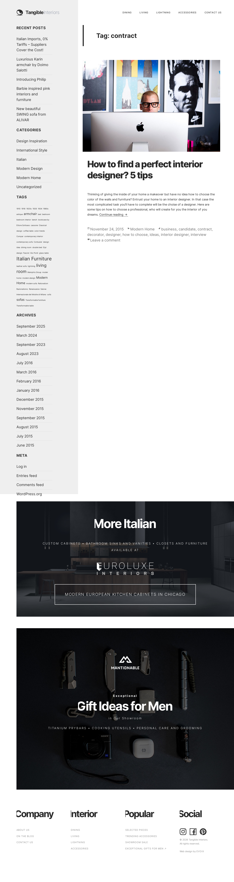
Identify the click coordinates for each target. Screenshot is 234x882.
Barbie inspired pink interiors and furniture (33, 94)
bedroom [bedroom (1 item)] (46, 214)
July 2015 (24, 436)
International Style (31, 150)
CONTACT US (213, 12)
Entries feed (26, 475)
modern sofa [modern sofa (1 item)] (31, 283)
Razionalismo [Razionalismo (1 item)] (22, 289)
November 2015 (30, 408)
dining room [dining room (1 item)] (26, 247)
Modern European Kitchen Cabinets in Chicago (125, 594)
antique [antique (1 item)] (19, 214)
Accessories (187, 12)
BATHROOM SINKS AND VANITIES (118, 543)
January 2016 (27, 390)
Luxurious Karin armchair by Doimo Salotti (32, 64)
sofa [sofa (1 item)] (49, 295)
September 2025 (30, 326)
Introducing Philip (31, 79)
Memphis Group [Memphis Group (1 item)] (34, 272)
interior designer (175, 234)
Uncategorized (28, 186)
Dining (127, 12)
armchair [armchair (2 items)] (30, 214)
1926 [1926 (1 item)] (35, 209)
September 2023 (30, 344)
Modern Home (28, 177)
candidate (187, 229)
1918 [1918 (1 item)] (23, 209)
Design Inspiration (31, 141)
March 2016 (26, 372)
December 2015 (29, 399)
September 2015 (30, 418)
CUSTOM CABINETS (62, 543)
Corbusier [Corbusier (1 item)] (38, 242)
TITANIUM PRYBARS (67, 728)
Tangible (42, 12)
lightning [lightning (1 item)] (31, 266)
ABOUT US (22, 829)
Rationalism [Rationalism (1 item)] (43, 283)
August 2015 (27, 427)
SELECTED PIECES (136, 829)
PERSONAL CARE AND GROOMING (169, 728)
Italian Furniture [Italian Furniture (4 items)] (34, 259)
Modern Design (29, 168)
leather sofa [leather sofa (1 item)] (21, 266)
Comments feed (30, 484)
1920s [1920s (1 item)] (29, 209)
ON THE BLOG (25, 836)
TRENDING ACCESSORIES (141, 836)
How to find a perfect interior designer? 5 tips (145, 170)
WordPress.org (29, 494)
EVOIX (200, 851)
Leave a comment (105, 240)
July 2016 (24, 363)
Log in (21, 466)
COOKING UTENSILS (111, 728)
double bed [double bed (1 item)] (37, 247)
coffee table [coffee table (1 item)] (28, 231)
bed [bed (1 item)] (39, 214)
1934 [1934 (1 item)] (40, 209)
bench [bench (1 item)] (34, 220)
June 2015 (25, 445)
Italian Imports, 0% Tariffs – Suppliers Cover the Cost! (32, 44)
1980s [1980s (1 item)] (45, 209)
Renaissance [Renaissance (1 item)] (34, 289)
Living (143, 12)
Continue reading (113, 214)
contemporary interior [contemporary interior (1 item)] (33, 236)
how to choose (135, 234)
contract (205, 229)
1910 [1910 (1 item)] (18, 209)
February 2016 (28, 381)
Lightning (163, 12)
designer (113, 234)
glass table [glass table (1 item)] (44, 253)
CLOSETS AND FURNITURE (182, 543)
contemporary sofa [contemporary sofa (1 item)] (24, 242)
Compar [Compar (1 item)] (19, 236)
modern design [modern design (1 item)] (28, 278)
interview (198, 234)
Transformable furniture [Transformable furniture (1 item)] (35, 300)
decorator (95, 234)
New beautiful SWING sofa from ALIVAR (31, 114)
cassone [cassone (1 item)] (34, 225)
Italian (21, 159)
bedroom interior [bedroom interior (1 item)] (23, 220)
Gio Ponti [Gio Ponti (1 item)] (34, 253)
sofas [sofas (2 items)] (20, 300)
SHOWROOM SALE (136, 842)
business (169, 229)
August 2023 (27, 353)
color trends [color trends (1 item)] (39, 231)
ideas (154, 234)
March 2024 (26, 335)
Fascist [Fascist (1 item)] (26, 253)
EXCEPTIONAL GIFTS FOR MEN (145, 848)
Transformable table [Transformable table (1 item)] (25, 306)
